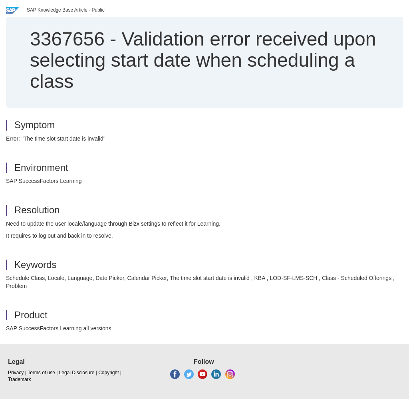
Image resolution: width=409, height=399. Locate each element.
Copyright (108, 372)
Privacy (16, 372)
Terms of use (41, 372)
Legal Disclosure (77, 372)
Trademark (19, 379)
